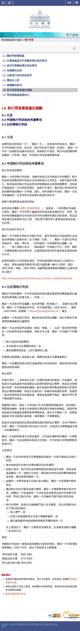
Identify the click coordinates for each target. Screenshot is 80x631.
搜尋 (3, 626)
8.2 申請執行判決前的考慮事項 (22, 119)
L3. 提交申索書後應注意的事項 (20, 65)
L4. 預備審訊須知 (12, 70)
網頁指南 (51, 624)
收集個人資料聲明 (10, 624)
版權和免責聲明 (28, 624)
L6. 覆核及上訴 (11, 80)
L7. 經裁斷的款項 (12, 85)
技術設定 (41, 624)
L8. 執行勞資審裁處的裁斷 (17, 90)
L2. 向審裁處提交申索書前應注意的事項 (25, 60)
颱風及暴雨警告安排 (16, 594)
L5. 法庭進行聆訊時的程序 (17, 75)
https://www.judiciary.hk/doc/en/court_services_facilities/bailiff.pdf (37, 278)
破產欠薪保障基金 (30, 208)
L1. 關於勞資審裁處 (13, 55)
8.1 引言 (7, 115)
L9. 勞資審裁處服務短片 (16, 95)
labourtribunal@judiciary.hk (44, 311)
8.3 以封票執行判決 (14, 124)
